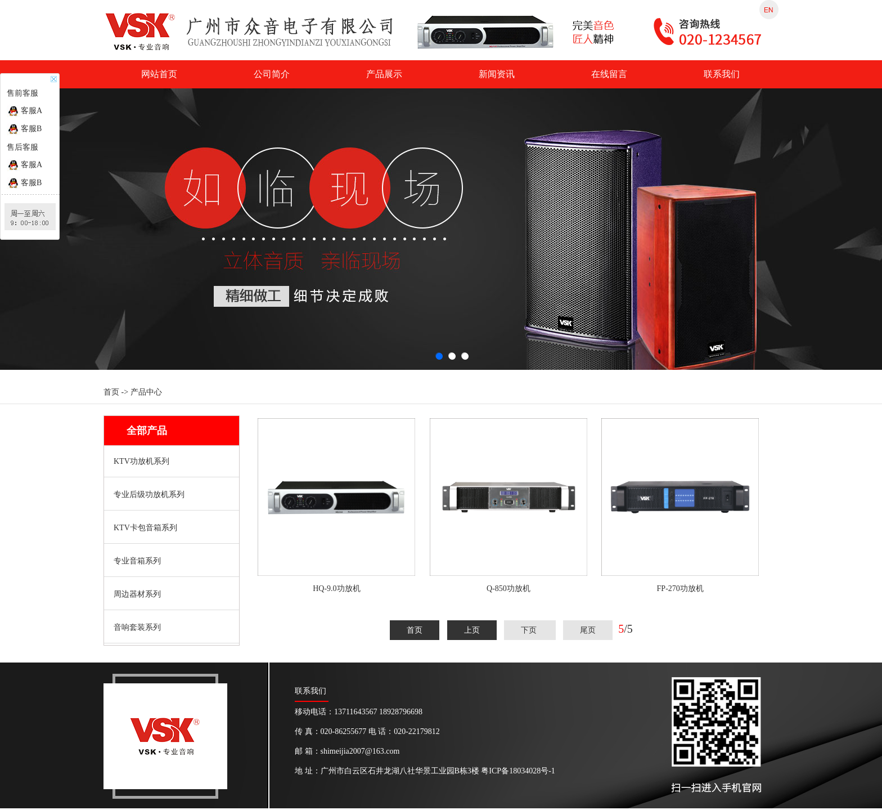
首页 (414, 630)
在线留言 (609, 74)
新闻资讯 (497, 74)
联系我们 (722, 74)
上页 (472, 630)
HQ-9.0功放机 (336, 588)
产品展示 (384, 74)
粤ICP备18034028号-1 (518, 771)
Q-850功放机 (508, 588)
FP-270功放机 (680, 588)
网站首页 (159, 74)
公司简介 (272, 74)
